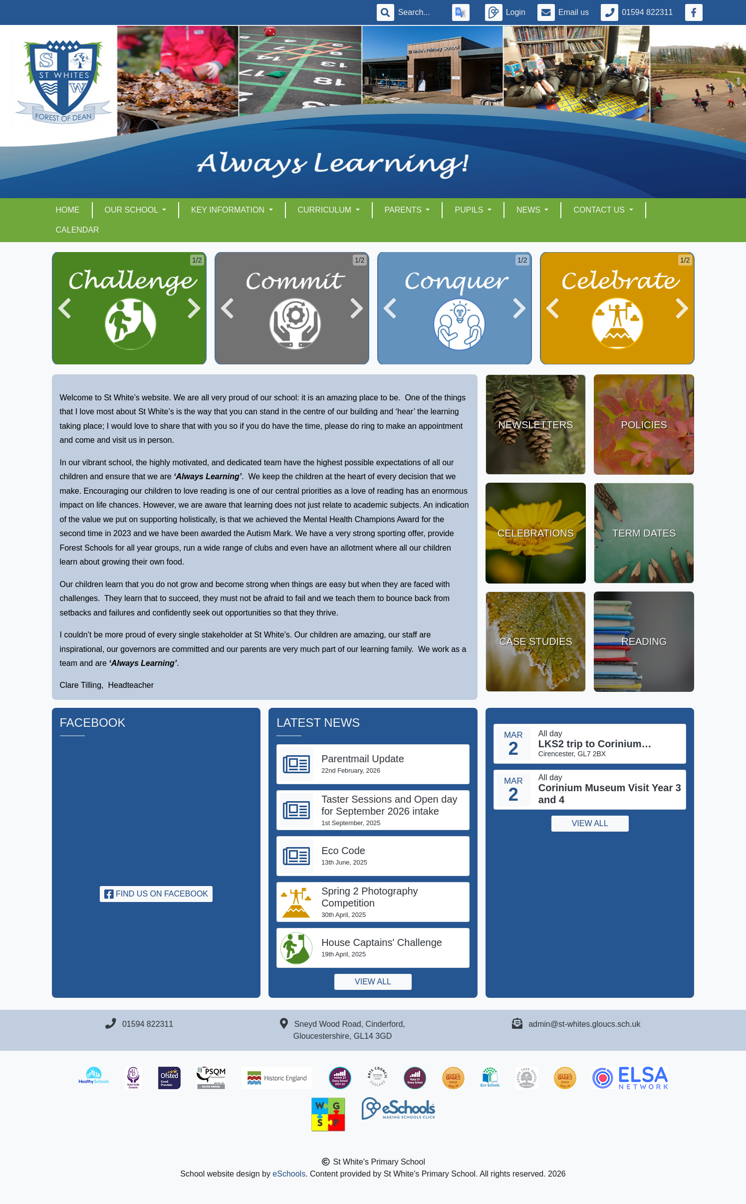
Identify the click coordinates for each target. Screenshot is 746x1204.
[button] (64, 308)
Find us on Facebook (156, 894)
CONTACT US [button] (600, 210)
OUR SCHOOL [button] (132, 210)
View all (373, 981)
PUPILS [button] (470, 210)
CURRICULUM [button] (326, 210)
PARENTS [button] (404, 210)
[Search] (419, 12)
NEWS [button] (529, 210)
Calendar (77, 230)
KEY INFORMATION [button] (228, 210)
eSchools (288, 1174)
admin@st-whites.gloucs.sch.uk (584, 1024)
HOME (68, 210)
